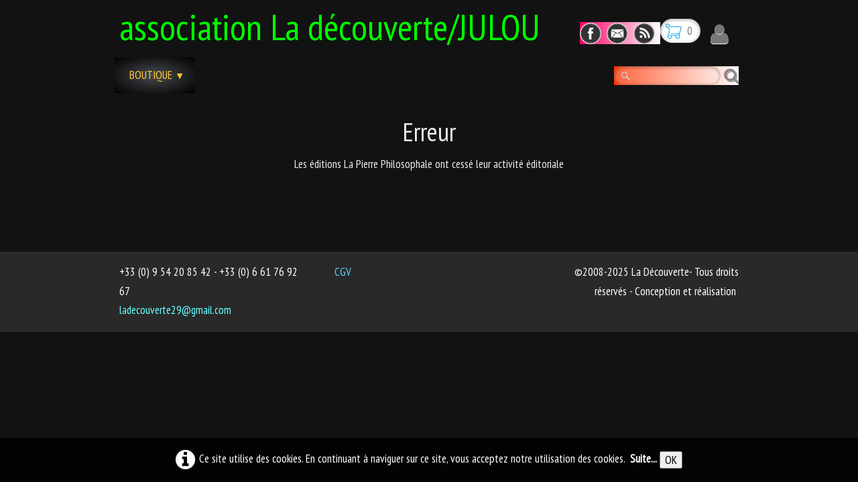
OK (671, 460)
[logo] (334, 24)
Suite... (643, 458)
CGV (342, 271)
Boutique (156, 75)
